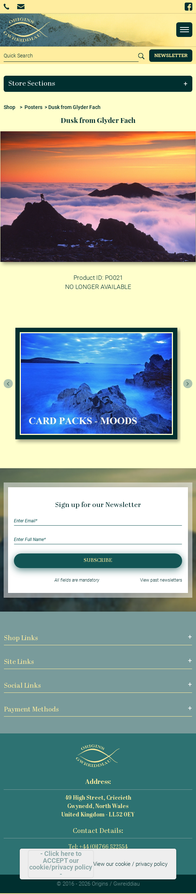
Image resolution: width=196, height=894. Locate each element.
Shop (9, 107)
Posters (33, 107)
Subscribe (98, 560)
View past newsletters (161, 580)
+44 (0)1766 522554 (6, 7)
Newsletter (171, 55)
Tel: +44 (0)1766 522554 (98, 847)
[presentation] (8, 383)
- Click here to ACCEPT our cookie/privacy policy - (60, 864)
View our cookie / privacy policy (130, 864)
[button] (98, 84)
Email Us (20, 6)
